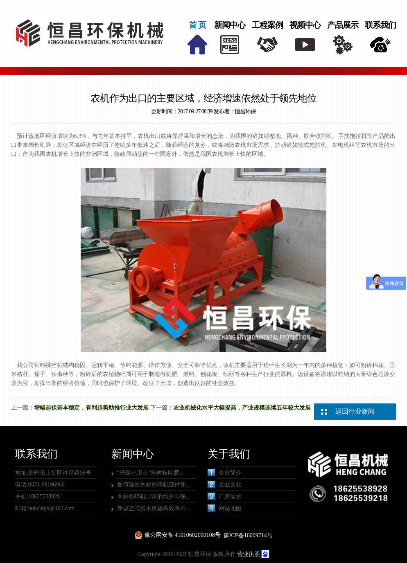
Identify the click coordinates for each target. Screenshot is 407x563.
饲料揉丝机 (48, 365)
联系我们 (380, 24)
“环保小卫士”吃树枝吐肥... (150, 473)
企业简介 (225, 472)
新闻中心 (229, 24)
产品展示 (342, 24)
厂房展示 (225, 496)
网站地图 (225, 508)
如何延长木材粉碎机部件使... (153, 485)
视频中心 (305, 24)
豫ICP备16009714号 (248, 535)
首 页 (197, 24)
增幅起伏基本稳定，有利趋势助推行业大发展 (91, 408)
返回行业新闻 (355, 411)
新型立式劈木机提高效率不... (153, 508)
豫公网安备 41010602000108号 (183, 535)
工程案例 (267, 24)
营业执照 (248, 554)
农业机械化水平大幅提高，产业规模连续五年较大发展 (242, 408)
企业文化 (225, 484)
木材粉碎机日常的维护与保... (153, 496)
